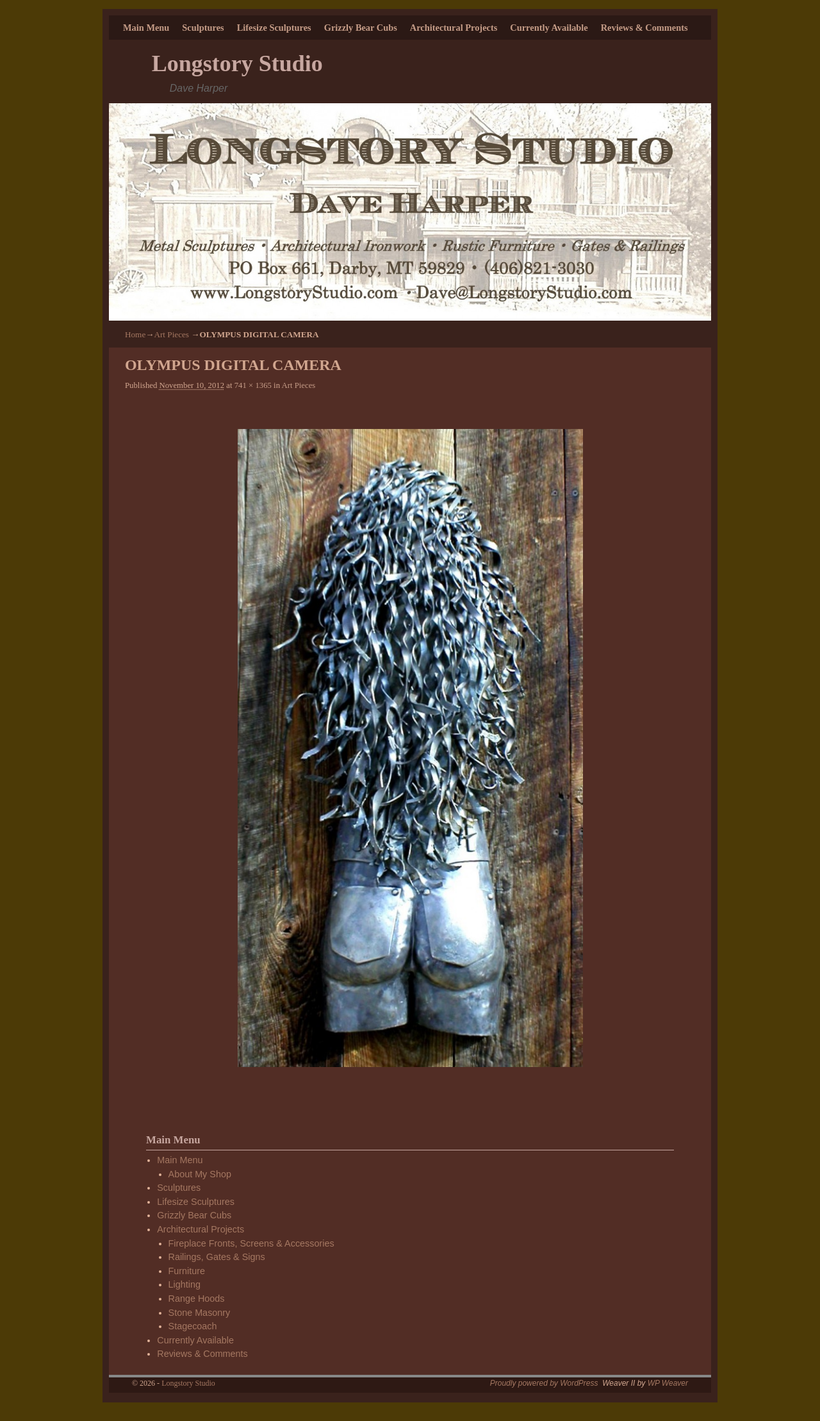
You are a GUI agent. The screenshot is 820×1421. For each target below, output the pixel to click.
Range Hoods (196, 1298)
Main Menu (146, 27)
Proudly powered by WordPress (544, 1383)
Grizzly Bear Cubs (360, 27)
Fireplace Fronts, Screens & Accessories (251, 1243)
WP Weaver (668, 1383)
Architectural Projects (454, 27)
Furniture (187, 1271)
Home (135, 334)
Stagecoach (192, 1326)
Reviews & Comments (644, 27)
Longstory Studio (237, 63)
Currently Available (548, 27)
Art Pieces (171, 334)
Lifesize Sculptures (274, 27)
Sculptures (203, 27)
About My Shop (199, 1174)
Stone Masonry (199, 1312)
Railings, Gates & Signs (216, 1257)
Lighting (184, 1284)
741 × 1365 (253, 385)
